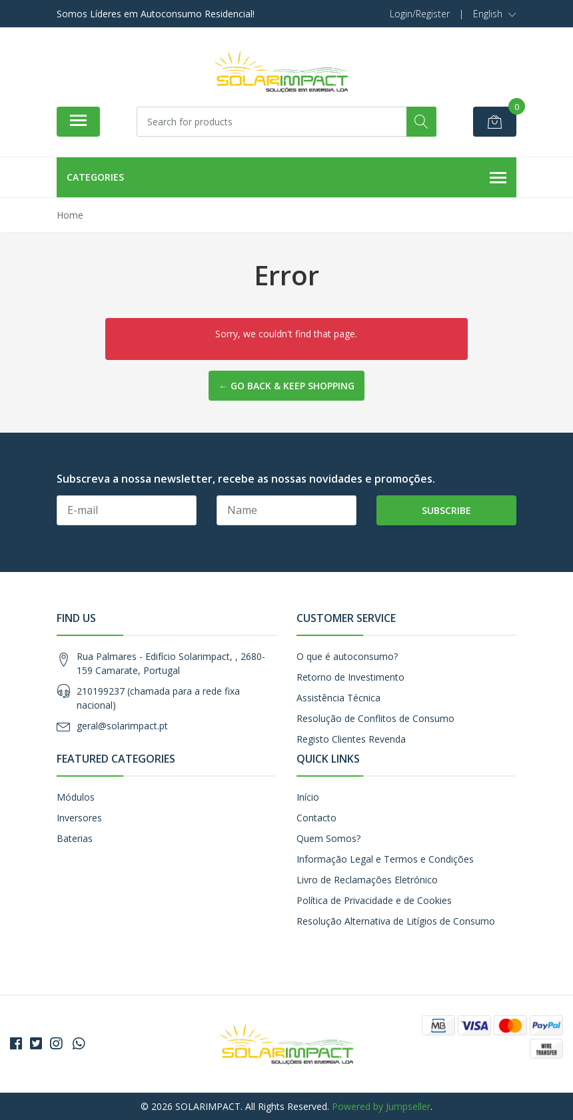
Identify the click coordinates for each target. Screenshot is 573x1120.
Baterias (75, 838)
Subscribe (446, 510)
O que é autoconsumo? (347, 656)
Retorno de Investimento (350, 677)
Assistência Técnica (338, 697)
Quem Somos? (328, 838)
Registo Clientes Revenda (351, 739)
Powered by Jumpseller (381, 1106)
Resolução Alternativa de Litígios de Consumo (395, 921)
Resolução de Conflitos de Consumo (375, 718)
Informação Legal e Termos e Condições (385, 859)
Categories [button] (286, 178)
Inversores (79, 817)
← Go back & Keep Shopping (286, 385)
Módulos (76, 797)
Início (307, 797)
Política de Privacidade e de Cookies (374, 900)
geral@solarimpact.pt (122, 725)
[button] (494, 14)
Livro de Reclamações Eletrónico (367, 879)
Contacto (316, 817)
